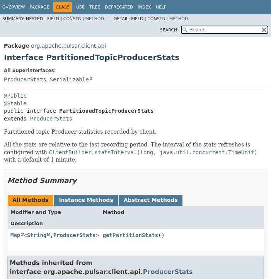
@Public (15, 96)
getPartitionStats (130, 235)
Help (161, 7)
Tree (94, 7)
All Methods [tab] (30, 200)
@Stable (15, 103)
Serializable (69, 79)
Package (39, 7)
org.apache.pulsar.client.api (68, 46)
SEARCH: (169, 30)
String (37, 235)
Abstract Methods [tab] (151, 200)
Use (80, 7)
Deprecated (119, 7)
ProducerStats (25, 79)
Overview (13, 7)
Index (144, 7)
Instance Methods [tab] (86, 200)
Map (15, 235)
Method (94, 18)
